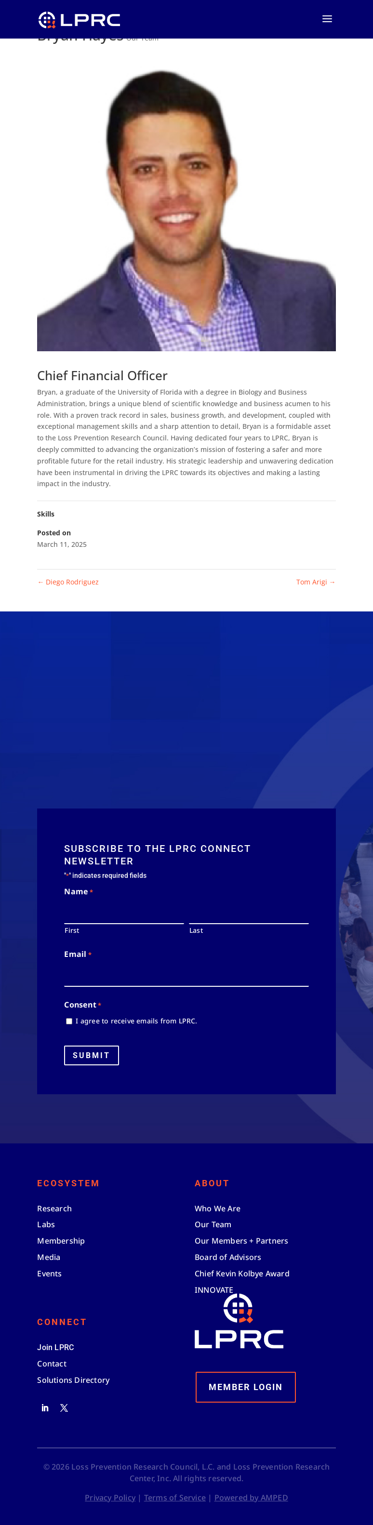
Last (196, 930)
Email (77, 955)
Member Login (246, 1387)
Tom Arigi (316, 581)
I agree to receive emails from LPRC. (136, 1020)
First (72, 930)
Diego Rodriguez (68, 581)
